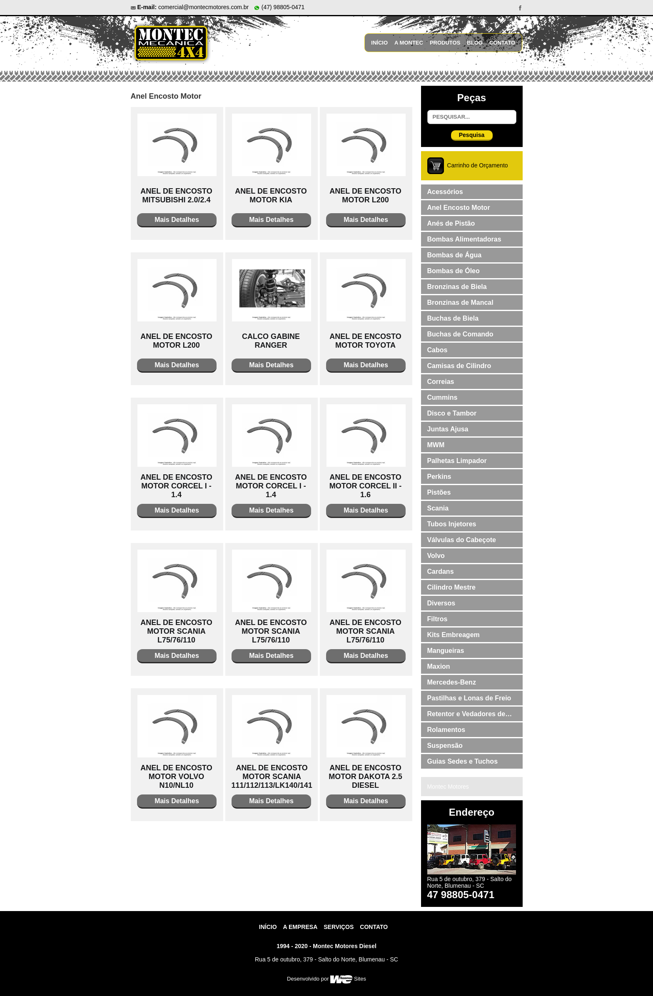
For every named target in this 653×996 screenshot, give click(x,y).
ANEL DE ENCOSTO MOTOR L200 (365, 195)
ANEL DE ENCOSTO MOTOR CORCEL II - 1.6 (365, 486)
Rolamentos (446, 729)
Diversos (441, 603)
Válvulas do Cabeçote (461, 539)
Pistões (439, 492)
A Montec (408, 42)
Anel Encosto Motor (458, 207)
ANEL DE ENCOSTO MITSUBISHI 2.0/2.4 (176, 195)
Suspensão (445, 745)
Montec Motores (448, 786)
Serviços (339, 927)
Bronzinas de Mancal (460, 302)
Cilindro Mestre (451, 587)
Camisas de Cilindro (459, 365)
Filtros (437, 618)
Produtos (445, 42)
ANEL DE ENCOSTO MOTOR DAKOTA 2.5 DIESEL (365, 776)
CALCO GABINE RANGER (271, 340)
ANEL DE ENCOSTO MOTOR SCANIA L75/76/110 (176, 631)
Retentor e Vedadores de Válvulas (466, 715)
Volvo (436, 555)
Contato (502, 42)
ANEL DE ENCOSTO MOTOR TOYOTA (365, 340)
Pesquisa (471, 135)
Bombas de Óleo (453, 270)
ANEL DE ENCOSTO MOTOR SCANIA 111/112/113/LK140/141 (272, 776)
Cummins (442, 397)
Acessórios (445, 191)
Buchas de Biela (453, 318)
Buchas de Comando (460, 334)
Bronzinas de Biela (457, 286)
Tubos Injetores (451, 524)
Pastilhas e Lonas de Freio (469, 698)
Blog (475, 42)
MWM (436, 444)
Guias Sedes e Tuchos (462, 761)
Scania (438, 508)
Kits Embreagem (453, 634)
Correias (440, 381)
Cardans (440, 571)
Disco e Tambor (452, 413)
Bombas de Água (454, 255)
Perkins (439, 476)
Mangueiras (445, 650)
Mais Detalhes (177, 219)
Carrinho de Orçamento (477, 165)
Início (379, 42)
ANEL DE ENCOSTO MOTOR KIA (271, 195)
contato (374, 927)
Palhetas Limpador (457, 460)
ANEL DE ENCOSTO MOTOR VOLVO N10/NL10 (176, 776)
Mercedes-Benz (451, 682)
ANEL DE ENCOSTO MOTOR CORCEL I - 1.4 (176, 486)
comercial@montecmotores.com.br (203, 7)
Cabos (437, 350)
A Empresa (300, 927)
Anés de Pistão (451, 223)
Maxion (438, 666)
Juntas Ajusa (448, 429)
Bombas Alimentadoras (464, 239)
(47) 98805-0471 (279, 7)
